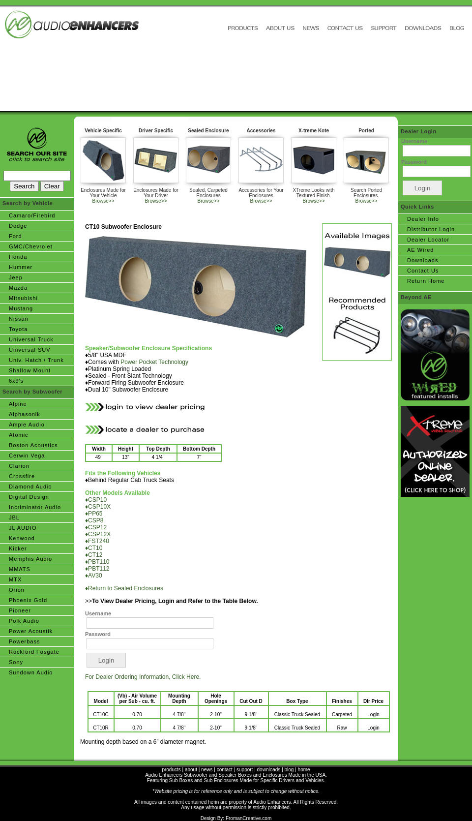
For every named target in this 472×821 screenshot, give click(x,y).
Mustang (21, 308)
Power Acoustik (31, 631)
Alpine (18, 404)
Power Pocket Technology (154, 362)
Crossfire (22, 476)
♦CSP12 (96, 527)
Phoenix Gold (28, 600)
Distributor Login (431, 229)
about (191, 769)
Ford (15, 236)
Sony (16, 662)
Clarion (19, 466)
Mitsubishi (23, 298)
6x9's (16, 381)
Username (98, 613)
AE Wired (420, 250)
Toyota (18, 329)
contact (225, 769)
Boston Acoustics (33, 445)
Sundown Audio (31, 672)
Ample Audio (27, 424)
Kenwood (22, 538)
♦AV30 (93, 575)
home (304, 769)
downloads (269, 769)
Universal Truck (31, 339)
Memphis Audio (30, 559)
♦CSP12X (98, 534)
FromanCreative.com (248, 818)
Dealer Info (423, 219)
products (171, 769)
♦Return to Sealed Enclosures (124, 588)
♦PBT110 (97, 561)
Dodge (18, 226)
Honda (18, 257)
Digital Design (29, 497)
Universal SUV (30, 350)
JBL (14, 517)
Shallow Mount (30, 370)
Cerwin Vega (27, 455)
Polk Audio (24, 621)
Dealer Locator (428, 240)
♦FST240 (97, 541)
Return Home (425, 281)
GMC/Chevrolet (31, 246)
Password (98, 634)
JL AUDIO (23, 528)
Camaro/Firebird (32, 215)
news (206, 769)
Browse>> (103, 201)
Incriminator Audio (35, 507)
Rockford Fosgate (34, 652)
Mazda (18, 288)
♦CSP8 (94, 520)
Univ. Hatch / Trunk (36, 360)
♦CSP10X (98, 506)
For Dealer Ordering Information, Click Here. (143, 676)
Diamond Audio (30, 486)
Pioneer (20, 610)
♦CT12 (93, 554)
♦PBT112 (97, 568)
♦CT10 (93, 548)
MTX (15, 579)
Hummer (20, 267)
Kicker (18, 548)
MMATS (19, 569)
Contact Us (423, 271)
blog (289, 769)
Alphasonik (24, 414)
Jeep (16, 277)
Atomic (19, 435)
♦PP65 (93, 513)
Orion (17, 590)
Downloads (422, 260)
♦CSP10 (96, 499)
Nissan (19, 319)
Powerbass (24, 641)
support (244, 769)
